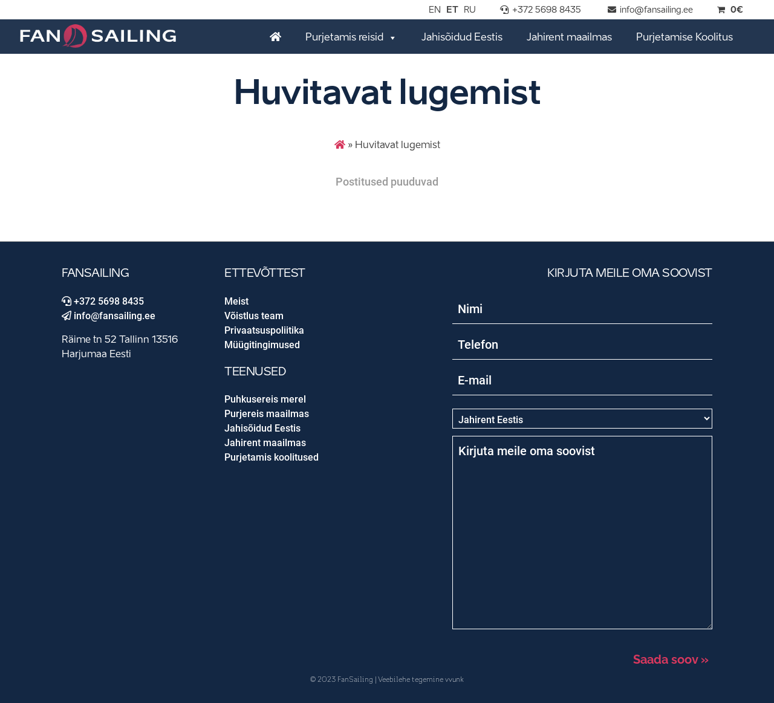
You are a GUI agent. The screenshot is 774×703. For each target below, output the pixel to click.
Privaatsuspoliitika (264, 330)
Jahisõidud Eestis (461, 38)
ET (452, 10)
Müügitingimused (262, 345)
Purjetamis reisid (351, 37)
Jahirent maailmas (569, 38)
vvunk (454, 680)
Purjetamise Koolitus (684, 38)
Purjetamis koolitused (271, 457)
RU (470, 10)
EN (435, 10)
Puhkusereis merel (265, 399)
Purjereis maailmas (266, 414)
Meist (236, 301)
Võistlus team (254, 316)
